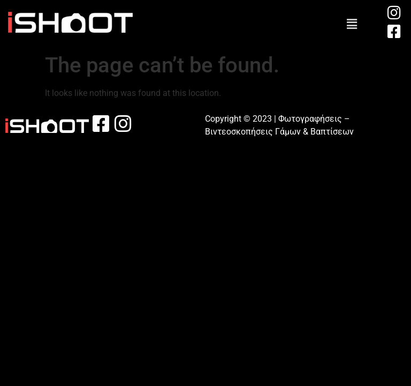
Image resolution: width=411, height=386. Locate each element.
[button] (351, 24)
